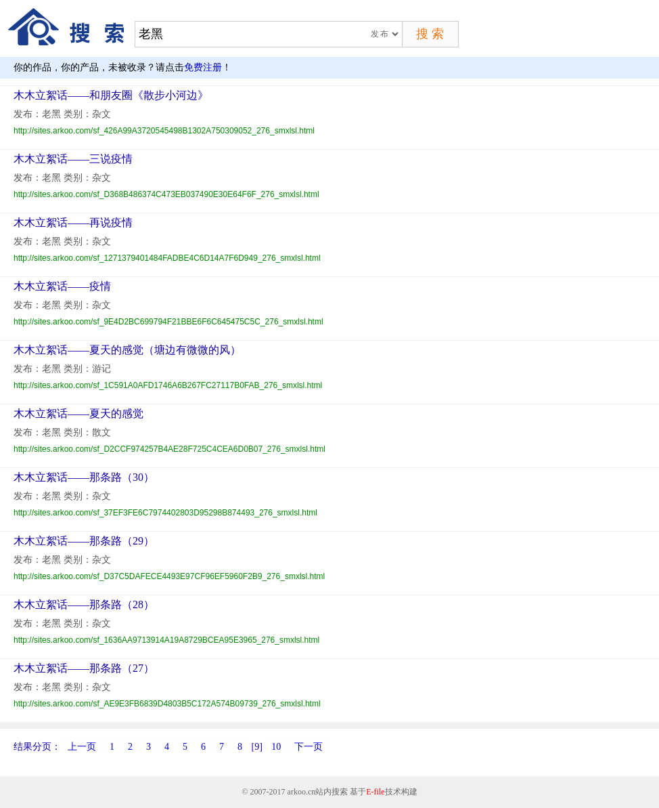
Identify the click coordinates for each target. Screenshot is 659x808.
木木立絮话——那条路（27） (84, 668)
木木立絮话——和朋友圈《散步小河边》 (111, 95)
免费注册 (203, 67)
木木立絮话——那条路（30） (84, 477)
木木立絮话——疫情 (62, 286)
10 (276, 747)
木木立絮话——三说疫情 (73, 159)
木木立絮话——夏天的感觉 (78, 413)
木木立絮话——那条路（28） (84, 604)
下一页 (308, 747)
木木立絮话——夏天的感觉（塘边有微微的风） (127, 350)
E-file (375, 791)
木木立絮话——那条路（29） (84, 541)
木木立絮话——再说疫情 (73, 222)
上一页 (82, 747)
